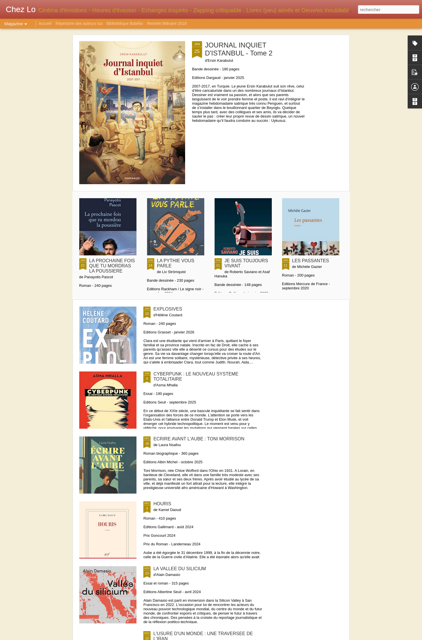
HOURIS (162, 503)
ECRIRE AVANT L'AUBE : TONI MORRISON (198, 438)
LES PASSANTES (310, 260)
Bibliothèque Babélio (124, 23)
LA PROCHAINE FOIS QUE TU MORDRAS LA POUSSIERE (112, 265)
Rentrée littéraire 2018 (167, 23)
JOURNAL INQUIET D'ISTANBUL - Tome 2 (238, 49)
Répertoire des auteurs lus (79, 23)
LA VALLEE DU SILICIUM (179, 568)
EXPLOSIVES (167, 309)
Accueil (45, 23)
